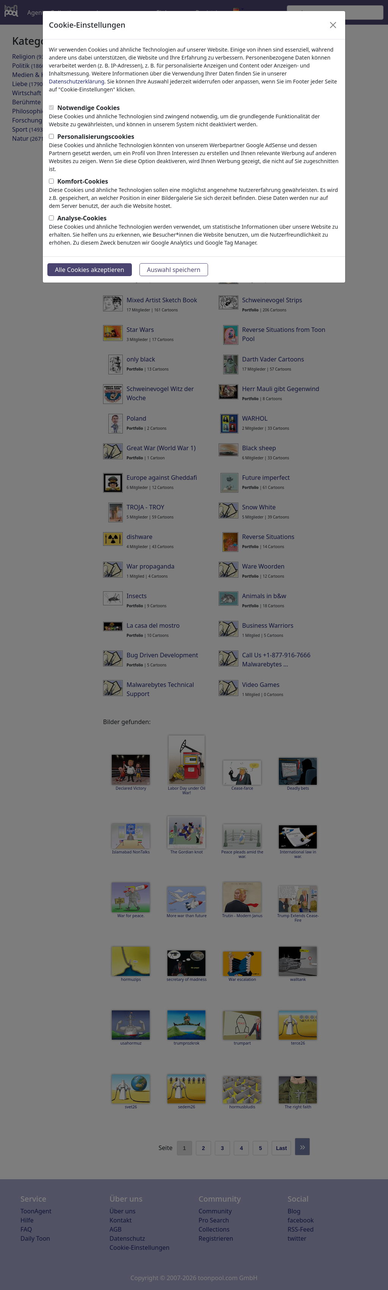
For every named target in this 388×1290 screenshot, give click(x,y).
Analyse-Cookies (81, 218)
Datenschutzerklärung (76, 81)
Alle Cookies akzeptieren (89, 270)
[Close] (333, 25)
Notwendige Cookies (88, 108)
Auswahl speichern (173, 270)
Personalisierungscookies (95, 136)
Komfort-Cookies (82, 181)
